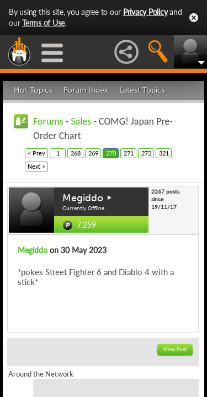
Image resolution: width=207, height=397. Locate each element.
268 (76, 153)
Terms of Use (43, 23)
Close (193, 17)
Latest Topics (142, 90)
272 (146, 153)
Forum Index (85, 90)
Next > (36, 166)
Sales (81, 121)
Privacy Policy (145, 12)
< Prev (36, 153)
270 (111, 153)
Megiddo (82, 198)
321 (164, 153)
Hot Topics (33, 90)
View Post (175, 349)
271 (129, 153)
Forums (48, 121)
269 (93, 153)
